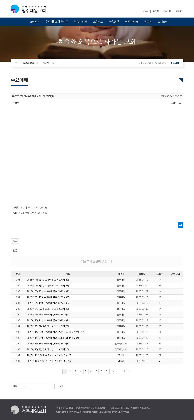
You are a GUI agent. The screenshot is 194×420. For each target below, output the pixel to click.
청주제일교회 (144, 63)
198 (18, 320)
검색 (61, 386)
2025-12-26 (142, 355)
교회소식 (162, 21)
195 (18, 338)
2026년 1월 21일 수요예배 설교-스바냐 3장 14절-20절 (53, 338)
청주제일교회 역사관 (57, 21)
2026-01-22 (142, 338)
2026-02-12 (142, 320)
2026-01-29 (142, 332)
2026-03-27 (142, 291)
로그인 (156, 11)
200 (18, 309)
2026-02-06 (142, 326)
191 (18, 361)
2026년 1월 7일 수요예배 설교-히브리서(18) (48, 349)
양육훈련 (114, 21)
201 (18, 303)
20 (160, 338)
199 (18, 314)
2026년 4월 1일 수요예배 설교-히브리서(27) (48, 285)
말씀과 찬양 (80, 21)
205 (18, 280)
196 (18, 332)
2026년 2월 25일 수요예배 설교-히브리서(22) (48, 314)
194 (18, 343)
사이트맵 (179, 11)
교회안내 (34, 21)
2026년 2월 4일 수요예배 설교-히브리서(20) (48, 326)
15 (160, 303)
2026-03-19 (142, 297)
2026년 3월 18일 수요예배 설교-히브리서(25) (48, 297)
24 (160, 332)
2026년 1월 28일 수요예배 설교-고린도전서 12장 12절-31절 (55, 332)
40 (160, 361)
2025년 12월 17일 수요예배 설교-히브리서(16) (49, 361)
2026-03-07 (142, 309)
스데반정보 (123, 412)
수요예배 (48, 63)
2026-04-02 (142, 285)
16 (160, 320)
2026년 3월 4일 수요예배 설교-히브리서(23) (48, 309)
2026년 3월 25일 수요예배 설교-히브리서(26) (48, 291)
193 (18, 349)
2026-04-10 (142, 280)
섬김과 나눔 (131, 21)
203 (18, 291)
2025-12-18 (142, 361)
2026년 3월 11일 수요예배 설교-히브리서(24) (48, 303)
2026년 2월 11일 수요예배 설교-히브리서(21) (48, 320)
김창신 (121, 355)
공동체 (147, 21)
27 (160, 355)
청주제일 (121, 280)
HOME (145, 11)
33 (160, 343)
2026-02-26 (142, 314)
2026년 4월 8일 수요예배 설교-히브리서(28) (48, 280)
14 (160, 309)
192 (18, 355)
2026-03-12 (142, 303)
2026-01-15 (142, 343)
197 (18, 326)
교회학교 (98, 21)
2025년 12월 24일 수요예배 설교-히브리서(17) (49, 355)
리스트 (15, 241)
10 (160, 297)
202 (18, 297)
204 (18, 285)
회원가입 (167, 11)
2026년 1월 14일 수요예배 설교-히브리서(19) (48, 343)
